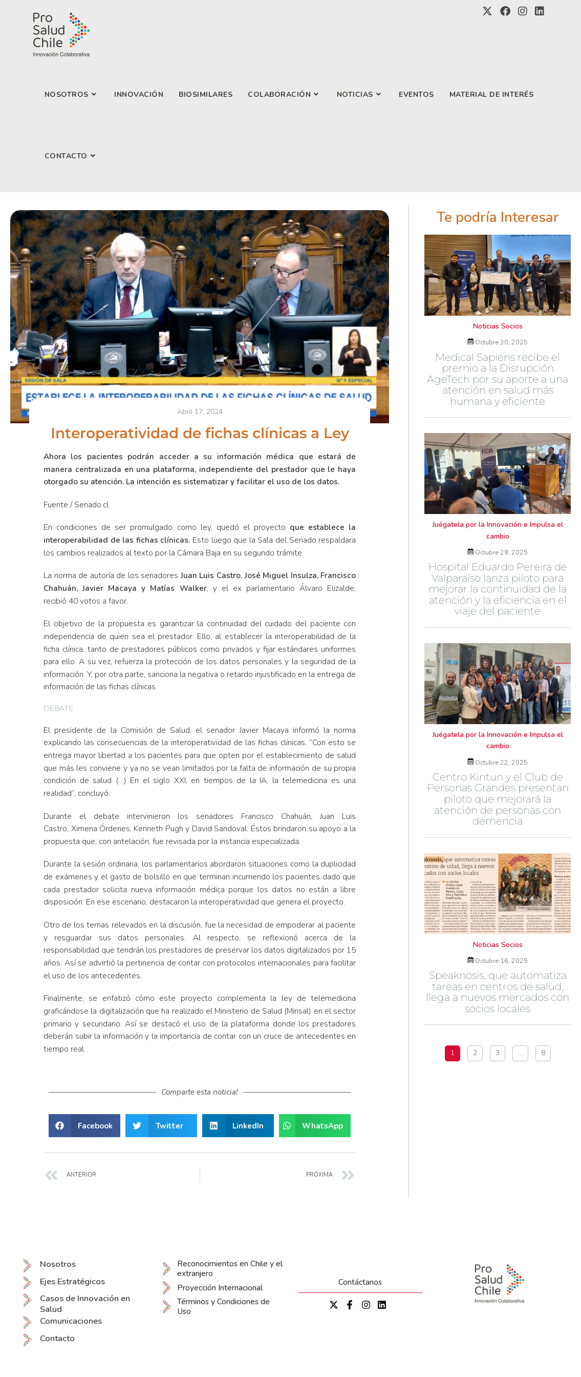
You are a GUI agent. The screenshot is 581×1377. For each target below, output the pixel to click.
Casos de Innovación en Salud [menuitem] (85, 1303)
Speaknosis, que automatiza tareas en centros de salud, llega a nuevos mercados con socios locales (497, 1019)
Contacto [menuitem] (57, 1338)
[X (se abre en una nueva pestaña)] (491, 11)
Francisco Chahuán (276, 816)
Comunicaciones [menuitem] (71, 1321)
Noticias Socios (498, 333)
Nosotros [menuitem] (58, 1264)
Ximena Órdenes (100, 828)
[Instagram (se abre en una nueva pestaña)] (526, 11)
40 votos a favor (97, 600)
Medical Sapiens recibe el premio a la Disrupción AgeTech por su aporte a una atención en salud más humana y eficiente (497, 386)
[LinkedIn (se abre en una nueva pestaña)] (539, 11)
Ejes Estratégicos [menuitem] (72, 1282)
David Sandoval (219, 828)
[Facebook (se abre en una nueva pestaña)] (509, 11)
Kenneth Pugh (158, 828)
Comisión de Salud (155, 730)
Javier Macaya (264, 730)
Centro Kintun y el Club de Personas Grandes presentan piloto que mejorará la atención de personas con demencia (498, 819)
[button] (84, 1125)
